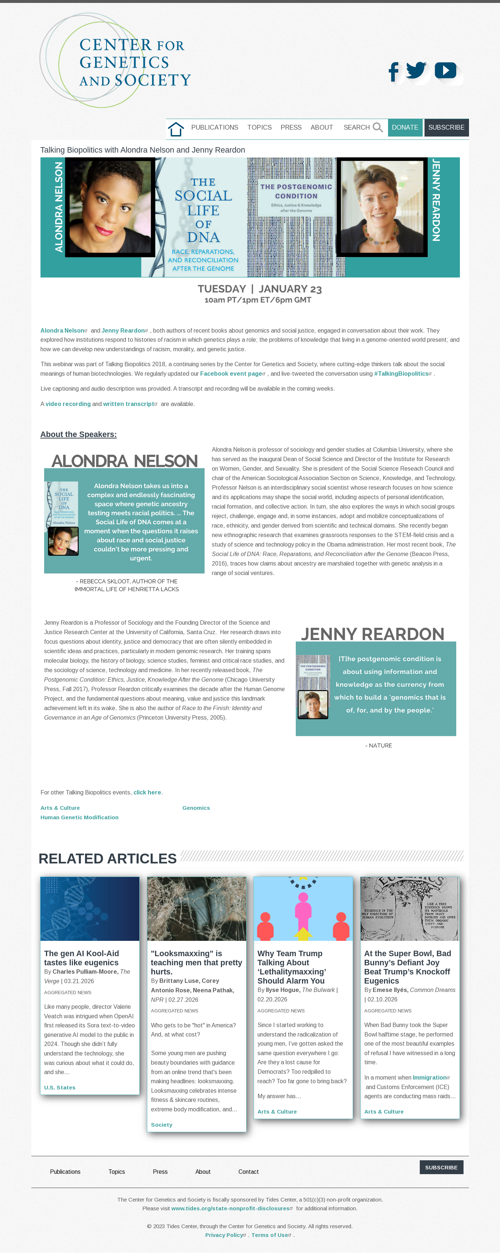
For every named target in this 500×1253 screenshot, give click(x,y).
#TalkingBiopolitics (404, 374)
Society (162, 1124)
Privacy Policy (226, 1235)
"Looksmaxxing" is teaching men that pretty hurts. (197, 962)
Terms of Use (272, 1235)
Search (359, 127)
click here (147, 792)
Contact (249, 1172)
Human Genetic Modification (80, 817)
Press (293, 127)
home (178, 127)
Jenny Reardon (126, 330)
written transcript (131, 404)
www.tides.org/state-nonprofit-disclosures (233, 1208)
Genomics (196, 808)
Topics (261, 127)
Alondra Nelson (64, 330)
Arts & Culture (61, 808)
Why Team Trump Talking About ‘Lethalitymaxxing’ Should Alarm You (291, 967)
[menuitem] (178, 129)
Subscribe (447, 127)
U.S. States (60, 1087)
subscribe (441, 1167)
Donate (407, 127)
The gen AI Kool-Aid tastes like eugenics (81, 958)
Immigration (432, 1077)
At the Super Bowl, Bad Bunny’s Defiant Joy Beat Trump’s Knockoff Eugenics (407, 967)
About (324, 127)
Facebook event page (233, 374)
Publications (217, 127)
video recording (68, 404)
